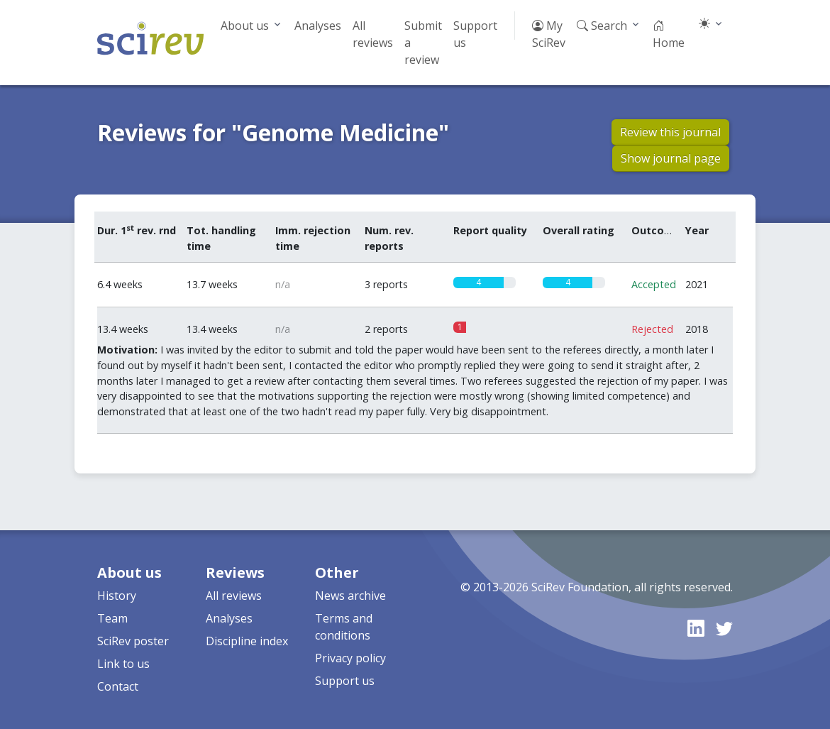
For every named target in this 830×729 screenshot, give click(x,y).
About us (245, 25)
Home (669, 34)
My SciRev (548, 34)
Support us (475, 34)
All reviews (373, 34)
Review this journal (670, 132)
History (116, 595)
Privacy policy (350, 658)
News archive (350, 595)
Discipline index (247, 641)
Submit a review (423, 42)
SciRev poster (133, 641)
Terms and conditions (343, 626)
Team (112, 618)
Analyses (317, 25)
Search (602, 25)
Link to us (123, 664)
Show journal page (671, 158)
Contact (117, 686)
